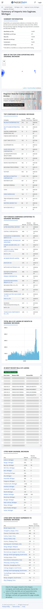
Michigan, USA (18, 7)
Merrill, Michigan (8, 492)
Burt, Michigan (8, 470)
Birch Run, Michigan (9, 468)
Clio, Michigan (7, 476)
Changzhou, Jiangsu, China (11, 531)
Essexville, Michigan (9, 478)
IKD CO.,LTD (7, 254)
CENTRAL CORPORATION (11, 231)
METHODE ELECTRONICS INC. (12, 267)
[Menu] (2, 2)
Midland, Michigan (9, 494)
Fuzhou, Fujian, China (10, 536)
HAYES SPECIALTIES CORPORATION (9, 150)
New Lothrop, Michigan (10, 502)
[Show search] (35, 2)
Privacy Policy (6, 606)
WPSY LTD (6, 307)
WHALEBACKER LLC (9, 207)
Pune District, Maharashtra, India (13, 560)
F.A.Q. (23, 606)
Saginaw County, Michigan (32, 7)
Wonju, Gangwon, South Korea (12, 578)
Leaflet (24, 88)
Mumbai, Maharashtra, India (12, 549)
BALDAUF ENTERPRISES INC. (11, 122)
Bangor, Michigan (8, 462)
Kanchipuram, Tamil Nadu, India (13, 544)
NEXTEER (6, 172)
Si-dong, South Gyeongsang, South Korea (15, 570)
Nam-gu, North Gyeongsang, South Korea (15, 554)
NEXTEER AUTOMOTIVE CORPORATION (10, 177)
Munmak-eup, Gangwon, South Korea (14, 552)
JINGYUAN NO (8, 263)
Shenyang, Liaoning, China (11, 562)
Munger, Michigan (9, 500)
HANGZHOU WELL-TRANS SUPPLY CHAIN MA (11, 250)
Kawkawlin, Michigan (9, 489)
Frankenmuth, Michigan (10, 484)
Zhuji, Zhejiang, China (9, 580)
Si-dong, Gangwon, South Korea (12, 568)
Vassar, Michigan (8, 510)
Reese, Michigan (8, 505)
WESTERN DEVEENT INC (10, 203)
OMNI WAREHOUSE (9, 194)
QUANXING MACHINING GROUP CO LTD (10, 281)
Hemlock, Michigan (9, 486)
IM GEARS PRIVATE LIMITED (11, 258)
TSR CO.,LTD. (7, 298)
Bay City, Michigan (9, 465)
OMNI (5, 189)
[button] (4, 61)
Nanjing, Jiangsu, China (10, 557)
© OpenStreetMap (31, 88)
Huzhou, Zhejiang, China (10, 541)
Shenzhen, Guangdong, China (12, 565)
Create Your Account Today (14, 105)
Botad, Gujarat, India (9, 528)
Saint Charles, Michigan (10, 508)
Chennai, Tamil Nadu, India (11, 533)
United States (8, 7)
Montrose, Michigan (9, 497)
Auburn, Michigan (9, 460)
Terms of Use (16, 606)
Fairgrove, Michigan (9, 481)
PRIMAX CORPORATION (10, 276)
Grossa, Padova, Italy (9, 538)
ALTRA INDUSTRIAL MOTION (12, 227)
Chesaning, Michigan (9, 473)
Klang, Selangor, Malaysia (11, 546)
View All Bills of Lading (10, 372)
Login (40, 2)
